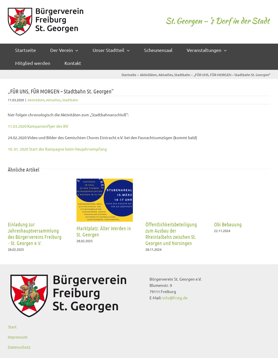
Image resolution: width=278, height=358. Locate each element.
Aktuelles (53, 100)
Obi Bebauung (228, 224)
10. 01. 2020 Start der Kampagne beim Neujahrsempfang (57, 148)
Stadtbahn (70, 100)
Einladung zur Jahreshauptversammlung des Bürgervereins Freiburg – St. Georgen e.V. (34, 233)
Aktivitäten (36, 100)
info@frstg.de (175, 297)
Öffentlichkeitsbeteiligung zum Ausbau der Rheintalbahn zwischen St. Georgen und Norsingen (171, 233)
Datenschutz (19, 347)
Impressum (18, 336)
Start (12, 326)
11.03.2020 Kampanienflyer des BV (38, 126)
